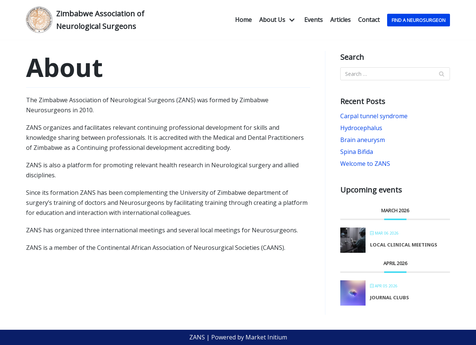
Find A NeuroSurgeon (419, 20)
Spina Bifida (356, 152)
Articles (340, 20)
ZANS (197, 337)
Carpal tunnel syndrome (374, 116)
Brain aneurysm (362, 140)
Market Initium (266, 337)
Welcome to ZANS (365, 163)
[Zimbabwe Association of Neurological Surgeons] (93, 20)
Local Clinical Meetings (403, 244)
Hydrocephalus (361, 128)
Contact (369, 20)
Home (243, 20)
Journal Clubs (389, 297)
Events (313, 20)
